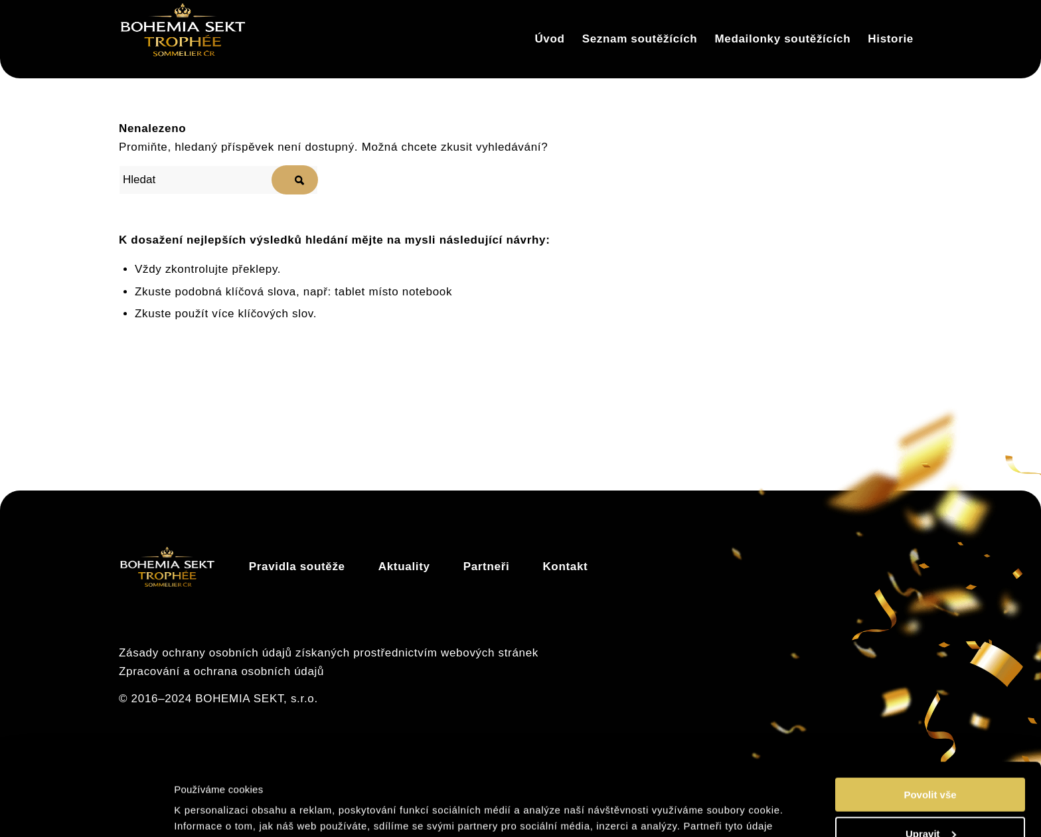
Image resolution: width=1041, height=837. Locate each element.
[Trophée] (183, 39)
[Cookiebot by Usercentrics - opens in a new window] (86, 811)
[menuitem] (549, 39)
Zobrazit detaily (214, 810)
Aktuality (404, 566)
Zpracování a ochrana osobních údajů (221, 671)
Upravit (931, 765)
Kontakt (565, 566)
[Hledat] (218, 179)
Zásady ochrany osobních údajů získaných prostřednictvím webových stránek (328, 653)
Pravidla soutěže (297, 566)
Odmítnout (930, 804)
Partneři (486, 566)
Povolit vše (930, 726)
